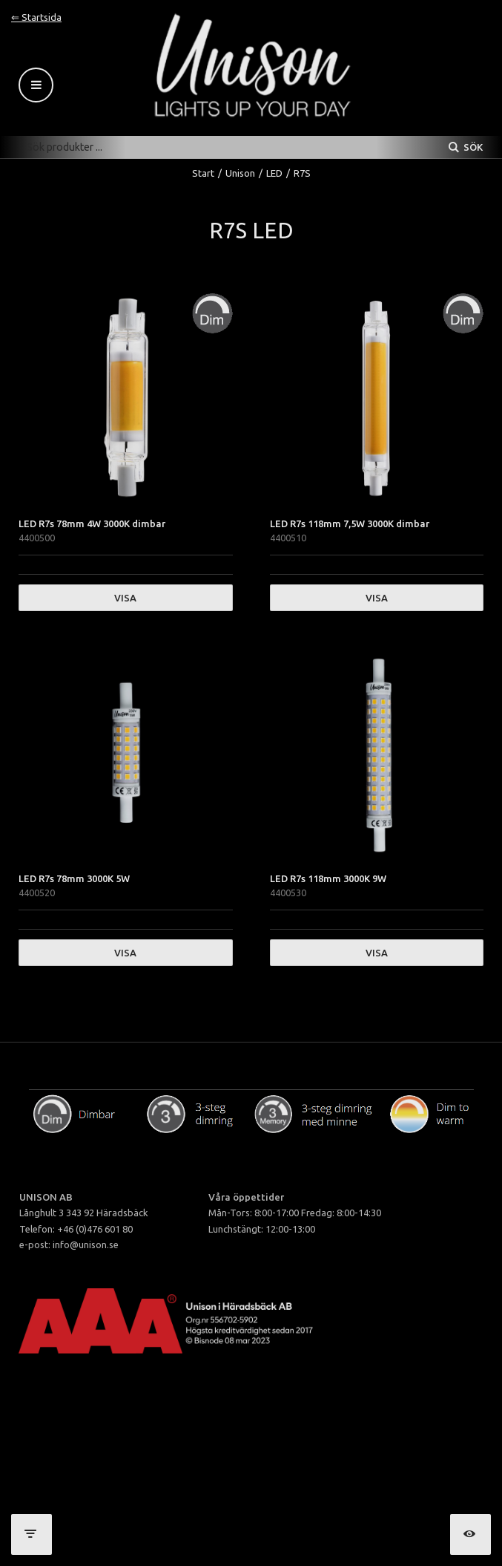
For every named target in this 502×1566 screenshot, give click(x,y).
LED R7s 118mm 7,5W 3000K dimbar (349, 523)
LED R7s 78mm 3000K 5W (74, 878)
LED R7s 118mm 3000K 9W (328, 878)
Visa (125, 598)
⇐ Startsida (36, 17)
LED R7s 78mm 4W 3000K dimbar (92, 523)
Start (203, 173)
